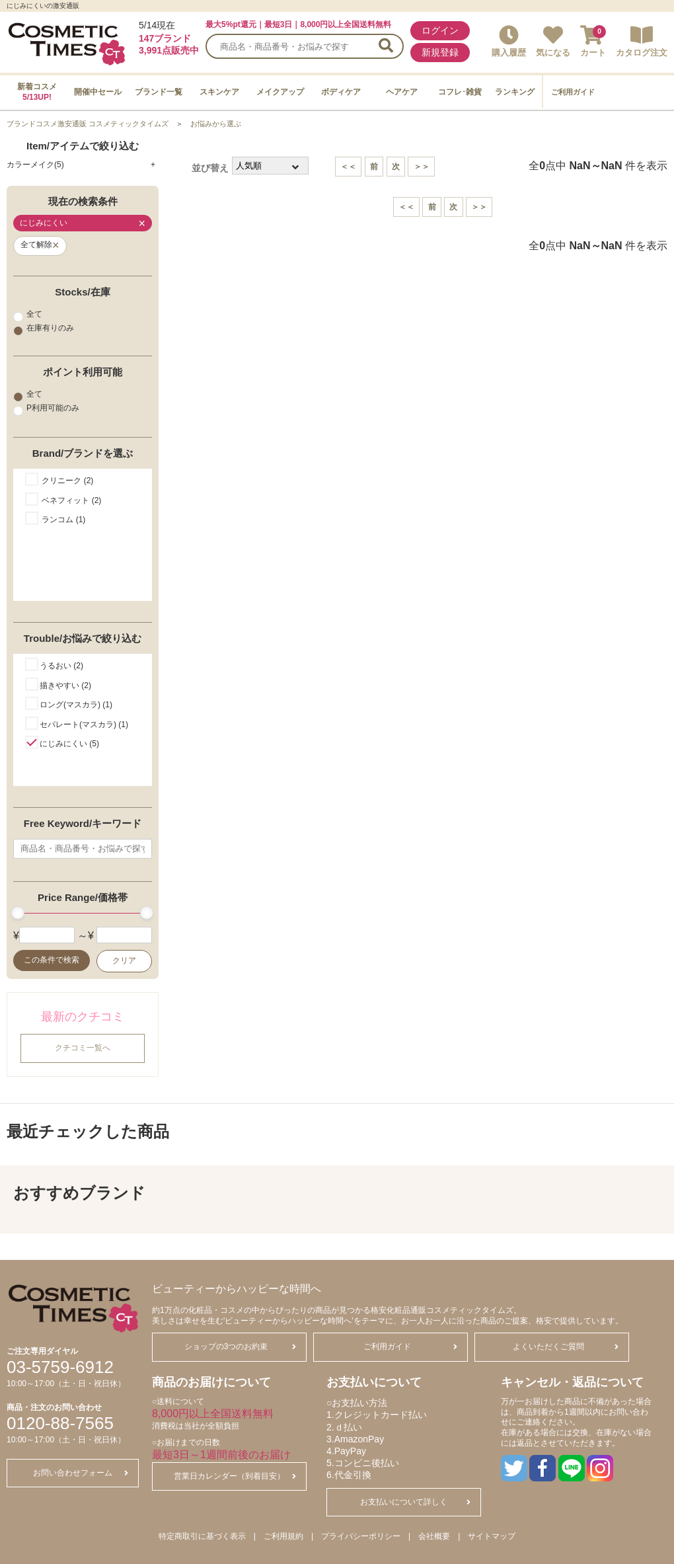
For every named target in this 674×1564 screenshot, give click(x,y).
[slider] (17, 912)
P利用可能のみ (46, 408)
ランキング (515, 92)
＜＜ (348, 166)
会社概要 (434, 1536)
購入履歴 (509, 41)
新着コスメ (37, 92)
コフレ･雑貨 (460, 92)
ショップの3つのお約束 (240, 1346)
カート (593, 41)
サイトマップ (491, 1536)
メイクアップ (280, 92)
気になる (553, 41)
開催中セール (98, 92)
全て (27, 314)
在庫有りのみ (43, 328)
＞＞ (422, 166)
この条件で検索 (51, 959)
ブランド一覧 (158, 92)
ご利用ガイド (573, 92)
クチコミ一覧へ (82, 1047)
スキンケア (219, 92)
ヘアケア (402, 92)
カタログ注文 (641, 41)
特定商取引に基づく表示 (202, 1536)
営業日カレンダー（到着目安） (235, 1476)
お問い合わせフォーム (80, 1472)
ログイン (440, 30)
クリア (124, 960)
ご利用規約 (283, 1536)
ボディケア (341, 92)
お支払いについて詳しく (415, 1501)
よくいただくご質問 (565, 1346)
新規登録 (440, 52)
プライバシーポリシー (360, 1536)
